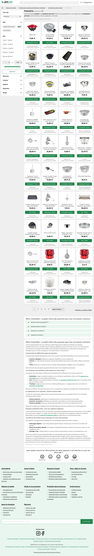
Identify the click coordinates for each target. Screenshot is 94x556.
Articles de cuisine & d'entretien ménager (32, 8)
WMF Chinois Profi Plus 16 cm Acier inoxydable (32, 261)
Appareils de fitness (9, 508)
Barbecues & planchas (10, 499)
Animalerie (5, 468)
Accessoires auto (31, 472)
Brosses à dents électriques (57, 479)
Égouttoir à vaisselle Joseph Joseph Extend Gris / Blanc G (67, 92)
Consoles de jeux (77, 474)
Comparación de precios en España (37, 546)
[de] (6, 62)
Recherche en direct (42, 539)
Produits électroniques (56, 486)
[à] (18, 62)
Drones (74, 476)
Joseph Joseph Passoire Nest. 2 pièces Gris (32, 233)
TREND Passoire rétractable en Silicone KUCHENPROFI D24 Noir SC (50, 63)
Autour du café (30, 508)
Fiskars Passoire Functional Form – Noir (67, 120)
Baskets (28, 497)
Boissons (29, 515)
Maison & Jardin (11, 8)
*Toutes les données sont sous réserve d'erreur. (47, 552)
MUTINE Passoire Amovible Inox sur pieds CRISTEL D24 (84, 92)
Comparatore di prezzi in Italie (15, 546)
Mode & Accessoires (32, 486)
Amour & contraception (56, 474)
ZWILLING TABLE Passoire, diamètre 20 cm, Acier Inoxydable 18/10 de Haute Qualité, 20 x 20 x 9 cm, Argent (32, 92)
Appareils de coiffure (55, 476)
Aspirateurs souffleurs (10, 497)
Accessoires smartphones (57, 490)
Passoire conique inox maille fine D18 (50, 205)
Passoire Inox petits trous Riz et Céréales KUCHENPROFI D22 (84, 63)
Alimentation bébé (55, 472)
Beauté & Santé (53, 468)
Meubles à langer (77, 497)
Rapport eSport (39, 541)
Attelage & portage (32, 474)
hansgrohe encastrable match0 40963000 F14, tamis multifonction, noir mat (67, 63)
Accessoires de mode (32, 490)
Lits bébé (74, 494)
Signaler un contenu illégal (83, 310)
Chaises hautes (76, 490)
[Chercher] (21, 3)
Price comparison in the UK (47, 549)
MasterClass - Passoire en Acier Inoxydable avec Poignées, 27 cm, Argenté (84, 148)
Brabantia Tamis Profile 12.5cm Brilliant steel (32, 177)
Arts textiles (30, 492)
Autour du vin (30, 512)
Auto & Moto (29, 468)
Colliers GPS (7, 476)
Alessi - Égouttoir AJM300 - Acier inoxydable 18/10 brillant (67, 233)
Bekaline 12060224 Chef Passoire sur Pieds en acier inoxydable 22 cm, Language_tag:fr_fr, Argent (84, 35)
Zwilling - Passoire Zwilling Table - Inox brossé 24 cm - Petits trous (84, 290)
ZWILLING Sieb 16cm (84, 176)
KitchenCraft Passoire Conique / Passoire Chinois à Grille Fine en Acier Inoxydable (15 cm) (49, 148)
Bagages (29, 494)
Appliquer (12, 71)
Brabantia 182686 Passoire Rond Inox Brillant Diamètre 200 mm (32, 120)
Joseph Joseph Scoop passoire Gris (32, 63)
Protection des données (27, 539)
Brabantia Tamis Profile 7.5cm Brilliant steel (67, 205)
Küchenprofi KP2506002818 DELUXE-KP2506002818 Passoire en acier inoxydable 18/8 (84, 120)
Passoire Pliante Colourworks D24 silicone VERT (49, 92)
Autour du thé (30, 510)
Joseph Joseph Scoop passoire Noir (50, 177)
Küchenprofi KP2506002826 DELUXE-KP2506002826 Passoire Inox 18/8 (67, 177)
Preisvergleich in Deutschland (78, 546)
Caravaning (6, 515)
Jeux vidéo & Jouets (78, 468)
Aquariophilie (7, 474)
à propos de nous (70, 539)
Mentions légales (12, 539)
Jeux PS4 (74, 479)
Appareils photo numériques (58, 494)
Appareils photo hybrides (57, 492)
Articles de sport (8, 510)
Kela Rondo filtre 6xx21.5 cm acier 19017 (67, 148)
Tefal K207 (32, 35)
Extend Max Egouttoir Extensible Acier (67, 35)
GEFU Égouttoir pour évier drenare (50, 120)
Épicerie (27, 504)
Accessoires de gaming (79, 472)
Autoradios (29, 476)
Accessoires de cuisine (55, 8)
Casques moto (30, 479)
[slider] (3, 67)
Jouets (74, 492)
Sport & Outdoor (8, 504)
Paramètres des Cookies (53, 541)
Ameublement (7, 490)
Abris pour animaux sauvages (12, 472)
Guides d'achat (81, 539)
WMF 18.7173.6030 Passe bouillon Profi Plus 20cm (32, 148)
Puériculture (75, 486)
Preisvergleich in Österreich (59, 546)
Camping (6, 512)
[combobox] (51, 3)
